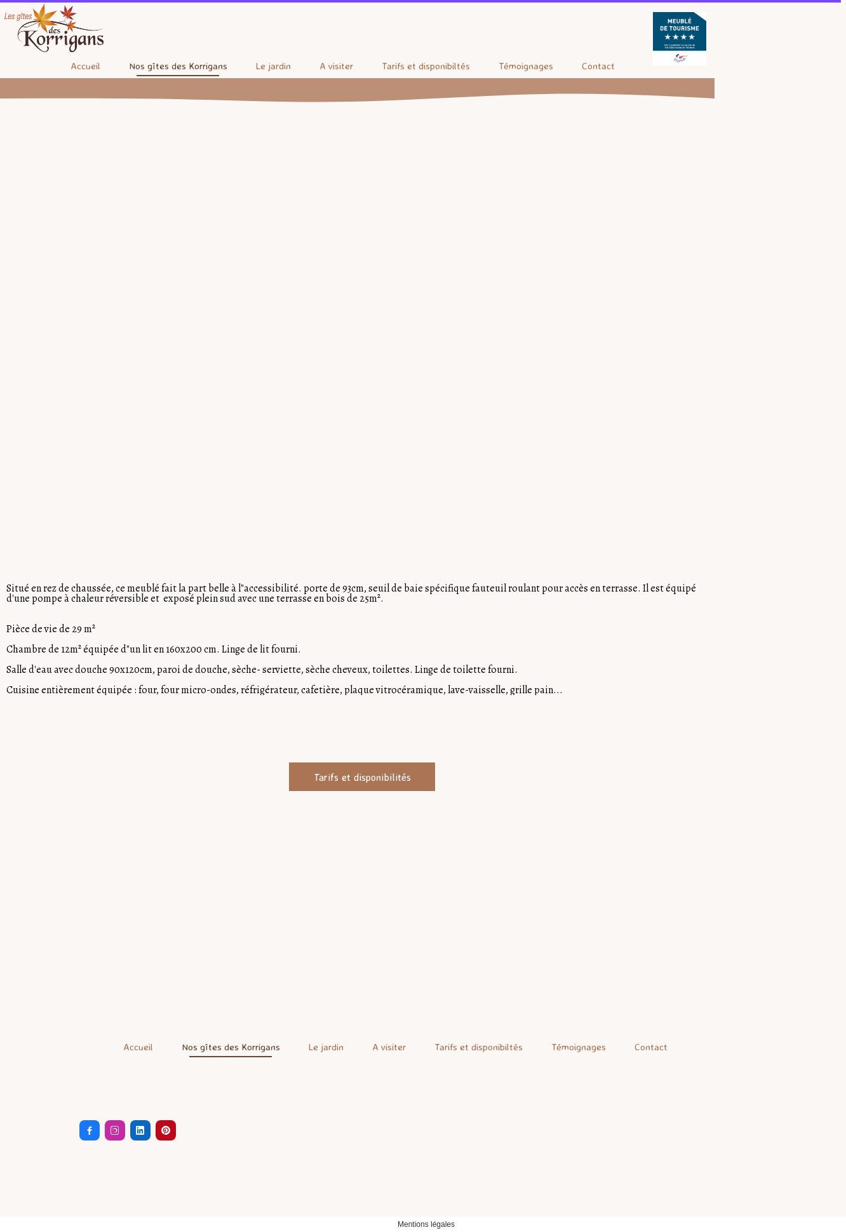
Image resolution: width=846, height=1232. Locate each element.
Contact (598, 66)
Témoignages (526, 66)
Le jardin (273, 66)
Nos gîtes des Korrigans (178, 66)
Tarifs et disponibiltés (426, 66)
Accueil (85, 66)
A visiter (336, 66)
